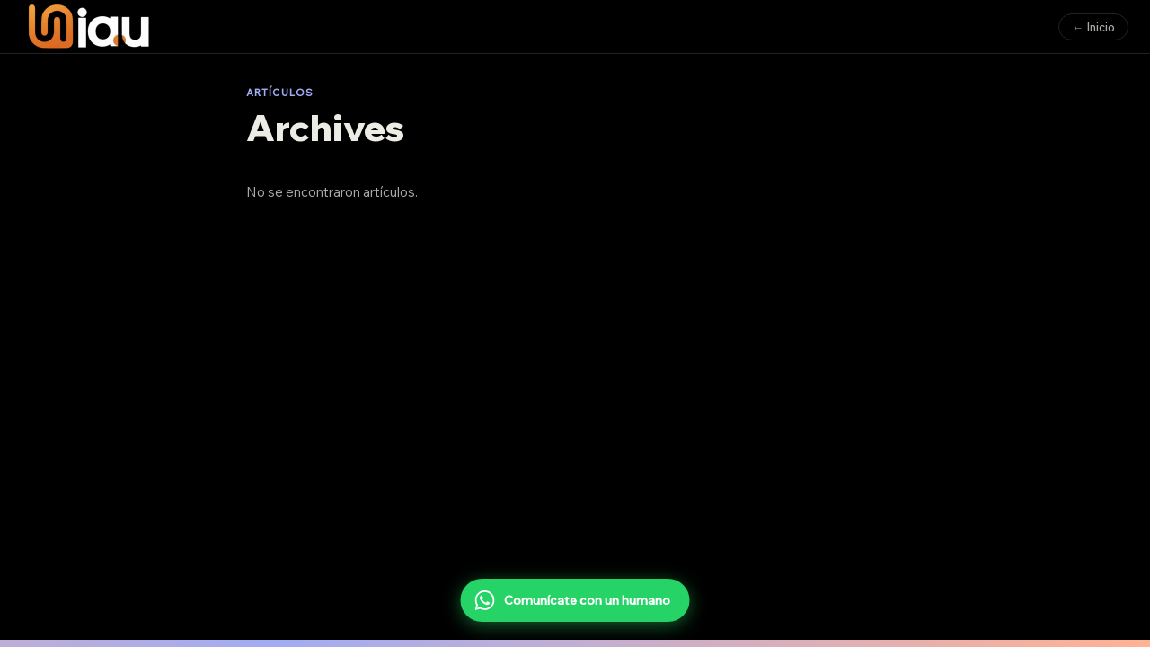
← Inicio (1093, 27)
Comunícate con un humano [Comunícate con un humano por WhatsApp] (572, 600)
